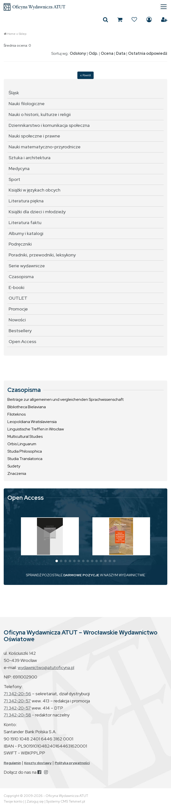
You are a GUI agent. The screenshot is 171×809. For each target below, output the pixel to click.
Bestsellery (20, 330)
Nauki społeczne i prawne (34, 136)
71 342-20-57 (17, 701)
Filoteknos (16, 414)
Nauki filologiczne (27, 103)
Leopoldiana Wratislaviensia (32, 421)
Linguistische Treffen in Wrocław (35, 429)
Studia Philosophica (24, 451)
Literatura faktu (25, 222)
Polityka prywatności (72, 763)
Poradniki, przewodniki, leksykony (42, 255)
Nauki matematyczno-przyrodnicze (45, 147)
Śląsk (14, 93)
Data (120, 53)
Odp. (93, 53)
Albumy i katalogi (26, 233)
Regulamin (12, 763)
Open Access (22, 341)
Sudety (13, 466)
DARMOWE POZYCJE (81, 575)
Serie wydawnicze (27, 266)
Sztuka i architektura (30, 157)
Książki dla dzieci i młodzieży (37, 211)
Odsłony (78, 53)
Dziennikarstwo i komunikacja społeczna (49, 125)
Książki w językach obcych (34, 190)
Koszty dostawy (37, 763)
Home (11, 34)
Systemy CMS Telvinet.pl (65, 801)
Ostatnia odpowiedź (147, 53)
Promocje (18, 309)
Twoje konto (13, 801)
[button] (56, 561)
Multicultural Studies (25, 436)
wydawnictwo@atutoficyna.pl (46, 667)
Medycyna (19, 168)
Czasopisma (21, 276)
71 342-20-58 (17, 715)
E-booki (16, 287)
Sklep (22, 34)
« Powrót (85, 75)
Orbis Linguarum (21, 443)
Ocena (107, 53)
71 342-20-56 (17, 693)
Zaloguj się (149, 19)
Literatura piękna (26, 201)
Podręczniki (20, 244)
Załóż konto (164, 19)
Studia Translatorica (24, 458)
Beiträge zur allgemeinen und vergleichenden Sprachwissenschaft (65, 399)
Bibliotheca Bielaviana (26, 406)
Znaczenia (16, 473)
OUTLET (18, 298)
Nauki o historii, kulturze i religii (40, 114)
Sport (14, 179)
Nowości (17, 320)
